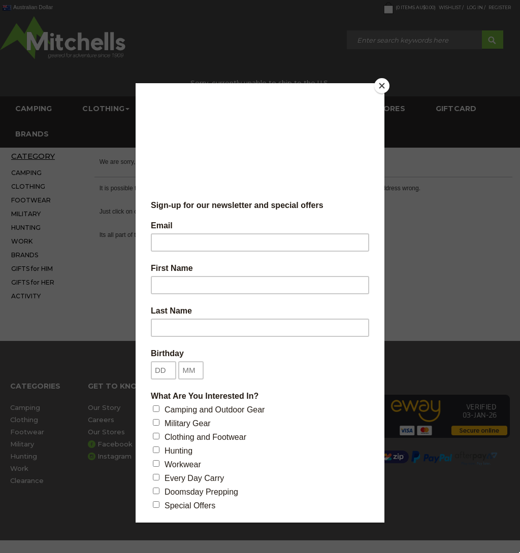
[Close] (381, 85)
